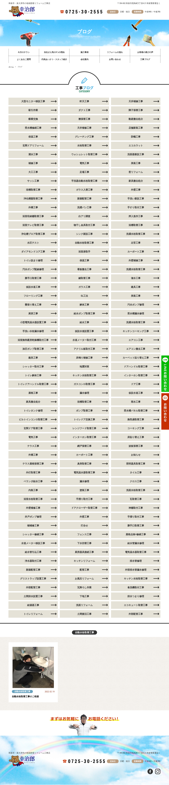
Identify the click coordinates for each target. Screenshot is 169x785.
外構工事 (33, 207)
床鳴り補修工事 (84, 357)
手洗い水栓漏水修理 (33, 331)
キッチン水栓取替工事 (84, 375)
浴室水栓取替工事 (33, 499)
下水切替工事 (84, 543)
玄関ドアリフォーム (33, 145)
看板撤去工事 (84, 269)
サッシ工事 (33, 181)
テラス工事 (33, 446)
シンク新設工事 (84, 234)
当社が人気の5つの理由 (54, 52)
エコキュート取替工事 (136, 605)
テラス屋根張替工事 (33, 464)
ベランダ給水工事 (33, 481)
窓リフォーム (136, 172)
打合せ (84, 525)
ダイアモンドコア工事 (33, 251)
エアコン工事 (136, 340)
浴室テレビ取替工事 (33, 225)
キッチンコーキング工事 (136, 331)
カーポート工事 (135, 251)
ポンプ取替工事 (84, 410)
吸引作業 (33, 110)
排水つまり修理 (135, 596)
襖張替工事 (84, 119)
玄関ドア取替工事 (33, 428)
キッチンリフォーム (84, 561)
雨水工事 (135, 402)
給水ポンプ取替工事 (84, 313)
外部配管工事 (33, 587)
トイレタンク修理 (33, 410)
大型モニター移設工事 (33, 101)
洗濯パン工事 (84, 207)
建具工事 (135, 287)
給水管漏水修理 (135, 543)
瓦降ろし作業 (84, 587)
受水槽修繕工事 (33, 128)
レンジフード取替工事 (84, 428)
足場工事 (84, 172)
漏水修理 (84, 393)
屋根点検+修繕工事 (136, 534)
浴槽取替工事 (33, 189)
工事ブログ (145, 59)
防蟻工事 (135, 136)
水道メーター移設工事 (33, 543)
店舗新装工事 (136, 128)
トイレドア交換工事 (84, 419)
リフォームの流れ (115, 52)
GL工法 (84, 296)
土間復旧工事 (84, 614)
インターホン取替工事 (136, 375)
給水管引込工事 (33, 552)
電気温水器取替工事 (84, 472)
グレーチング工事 (84, 136)
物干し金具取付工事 (84, 225)
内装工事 (33, 490)
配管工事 (84, 570)
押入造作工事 (136, 216)
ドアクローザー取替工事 (84, 508)
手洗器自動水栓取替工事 (84, 181)
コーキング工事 (135, 428)
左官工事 (135, 242)
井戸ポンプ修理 (33, 517)
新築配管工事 (84, 198)
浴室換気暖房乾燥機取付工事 (33, 340)
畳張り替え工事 (33, 304)
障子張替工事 (136, 110)
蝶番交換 (33, 119)
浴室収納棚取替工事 (33, 216)
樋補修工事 (33, 525)
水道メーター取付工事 (84, 340)
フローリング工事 (33, 296)
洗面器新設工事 (135, 154)
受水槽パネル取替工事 (136, 410)
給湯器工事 (33, 605)
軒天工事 (84, 101)
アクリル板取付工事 (84, 349)
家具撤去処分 (136, 181)
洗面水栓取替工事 (135, 490)
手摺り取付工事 (84, 499)
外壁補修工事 (136, 260)
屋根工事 (33, 393)
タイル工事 (136, 472)
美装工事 (135, 163)
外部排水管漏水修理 (135, 570)
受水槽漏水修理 (135, 313)
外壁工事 (135, 189)
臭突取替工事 (84, 464)
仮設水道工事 (33, 287)
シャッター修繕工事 (33, 534)
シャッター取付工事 (33, 366)
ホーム (11, 67)
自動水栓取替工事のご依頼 (26, 696)
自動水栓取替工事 (84, 242)
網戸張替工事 (84, 446)
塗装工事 (84, 490)
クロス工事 (136, 481)
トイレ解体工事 (33, 375)
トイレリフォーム (33, 614)
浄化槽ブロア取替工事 (33, 234)
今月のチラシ (24, 52)
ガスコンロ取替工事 (84, 384)
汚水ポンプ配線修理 (33, 269)
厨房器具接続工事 (84, 552)
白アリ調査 (84, 216)
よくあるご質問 (24, 59)
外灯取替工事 (33, 472)
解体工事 (84, 304)
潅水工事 (135, 278)
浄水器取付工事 (33, 561)
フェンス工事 (84, 534)
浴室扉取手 (84, 251)
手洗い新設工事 (135, 198)
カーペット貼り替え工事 (136, 357)
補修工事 (33, 163)
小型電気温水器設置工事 (33, 322)
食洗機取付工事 (135, 587)
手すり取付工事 (135, 207)
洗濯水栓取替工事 (135, 234)
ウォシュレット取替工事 (84, 154)
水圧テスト (33, 242)
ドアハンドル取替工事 (136, 366)
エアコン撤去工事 (135, 349)
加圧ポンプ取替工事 (33, 349)
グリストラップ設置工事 (33, 578)
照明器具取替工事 (135, 464)
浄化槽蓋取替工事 (33, 198)
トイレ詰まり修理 (33, 260)
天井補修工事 (136, 101)
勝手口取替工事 (33, 278)
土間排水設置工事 (33, 596)
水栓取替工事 (84, 145)
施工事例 (84, 52)
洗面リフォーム (84, 605)
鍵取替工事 (84, 278)
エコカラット (136, 145)
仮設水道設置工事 (84, 331)
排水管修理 (136, 561)
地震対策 (84, 366)
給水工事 (84, 322)
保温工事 (33, 136)
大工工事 (33, 172)
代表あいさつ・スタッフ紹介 (54, 59)
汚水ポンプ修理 (135, 304)
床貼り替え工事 (135, 437)
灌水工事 (33, 154)
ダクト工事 (84, 110)
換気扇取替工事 (135, 419)
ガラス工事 (84, 287)
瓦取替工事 (136, 499)
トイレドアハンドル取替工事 (33, 384)
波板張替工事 (136, 446)
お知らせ (135, 455)
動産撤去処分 (136, 119)
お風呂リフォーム (84, 578)
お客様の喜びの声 (145, 52)
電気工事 (84, 163)
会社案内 (84, 59)
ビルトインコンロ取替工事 (33, 419)
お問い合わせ (115, 59)
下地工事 (84, 596)
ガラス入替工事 (84, 189)
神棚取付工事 (136, 508)
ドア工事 (135, 384)
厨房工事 (33, 313)
